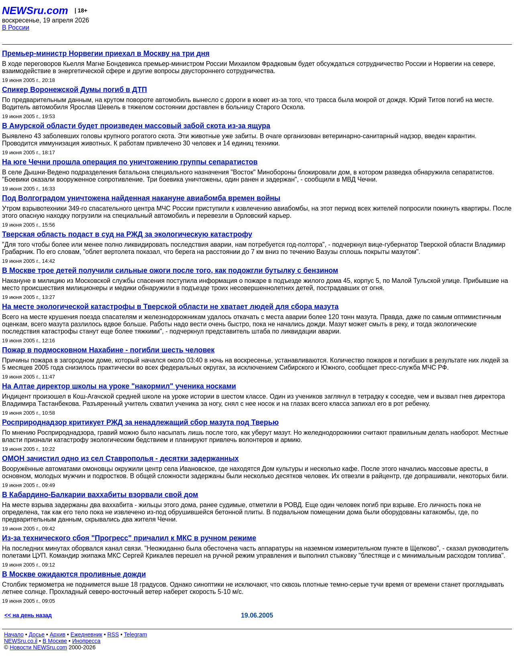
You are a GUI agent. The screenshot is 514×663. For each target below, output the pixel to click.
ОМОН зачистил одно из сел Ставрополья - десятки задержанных (120, 458)
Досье (37, 634)
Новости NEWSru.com (38, 647)
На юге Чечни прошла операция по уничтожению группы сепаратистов (130, 162)
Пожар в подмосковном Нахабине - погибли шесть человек (108, 350)
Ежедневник (86, 634)
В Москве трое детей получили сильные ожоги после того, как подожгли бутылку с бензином (170, 270)
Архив (57, 634)
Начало (14, 634)
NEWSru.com (35, 10)
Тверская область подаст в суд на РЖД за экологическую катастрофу (127, 234)
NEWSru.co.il (20, 641)
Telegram (135, 634)
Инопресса (86, 641)
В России (15, 27)
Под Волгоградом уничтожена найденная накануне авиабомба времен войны (141, 198)
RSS (113, 634)
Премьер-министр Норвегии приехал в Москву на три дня (106, 53)
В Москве (55, 641)
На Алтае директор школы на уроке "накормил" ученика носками (119, 386)
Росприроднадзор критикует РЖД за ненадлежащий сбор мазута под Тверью (140, 422)
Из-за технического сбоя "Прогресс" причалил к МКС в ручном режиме (129, 538)
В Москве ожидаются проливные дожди (74, 574)
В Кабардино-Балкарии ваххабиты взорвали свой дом (100, 495)
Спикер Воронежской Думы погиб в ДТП (74, 90)
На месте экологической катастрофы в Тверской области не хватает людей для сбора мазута (170, 307)
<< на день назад (28, 615)
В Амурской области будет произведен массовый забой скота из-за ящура (136, 126)
